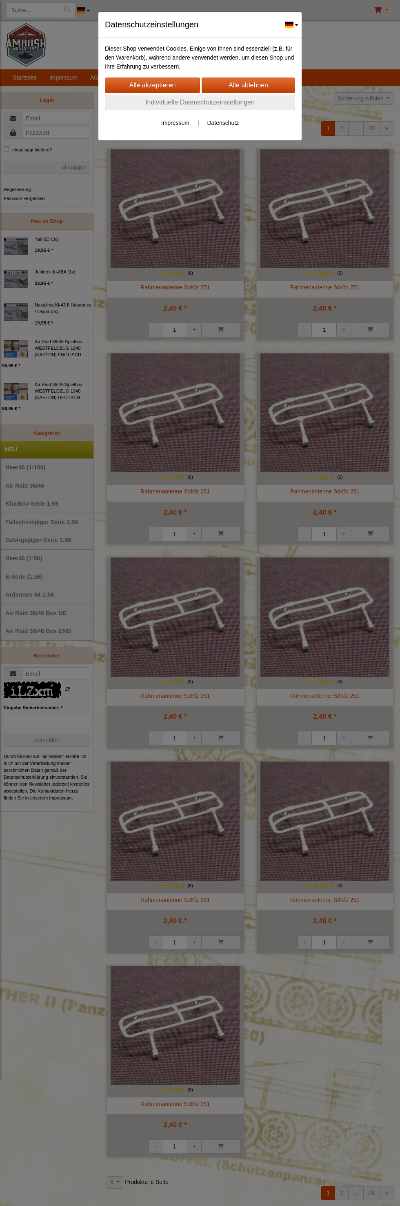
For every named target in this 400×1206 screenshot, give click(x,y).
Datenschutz (223, 123)
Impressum (175, 123)
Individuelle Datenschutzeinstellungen (200, 102)
